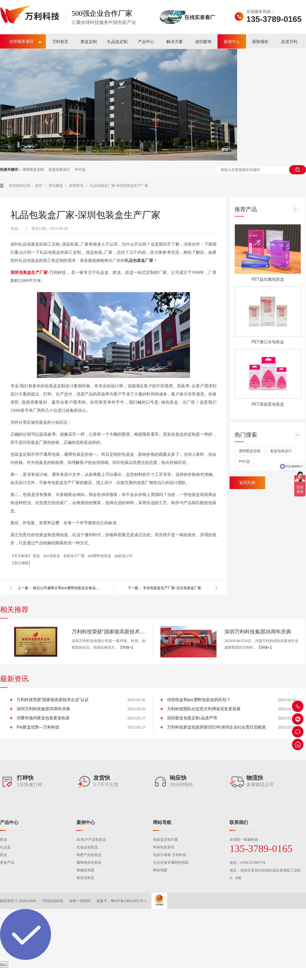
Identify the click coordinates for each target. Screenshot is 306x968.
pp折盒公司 (124, 556)
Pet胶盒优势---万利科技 (38, 727)
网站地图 (160, 870)
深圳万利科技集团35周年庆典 (257, 631)
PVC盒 (80, 169)
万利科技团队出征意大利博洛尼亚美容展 (203, 709)
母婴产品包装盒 (88, 855)
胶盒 (37, 556)
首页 (39, 185)
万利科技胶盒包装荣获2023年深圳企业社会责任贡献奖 (216, 727)
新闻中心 (232, 41)
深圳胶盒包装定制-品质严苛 (192, 718)
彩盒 (3, 855)
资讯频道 (56, 185)
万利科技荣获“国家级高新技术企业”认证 (109, 631)
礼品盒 (5, 847)
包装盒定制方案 (165, 839)
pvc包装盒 (52, 556)
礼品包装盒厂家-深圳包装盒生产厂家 (119, 185)
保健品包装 (85, 870)
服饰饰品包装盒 (88, 862)
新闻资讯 (76, 185)
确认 (4, 965)
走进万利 (289, 41)
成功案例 (203, 41)
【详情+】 (127, 647)
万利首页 (60, 41)
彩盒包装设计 (59, 169)
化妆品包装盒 (87, 847)
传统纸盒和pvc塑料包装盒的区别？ (199, 699)
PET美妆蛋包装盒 (267, 404)
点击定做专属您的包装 (171, 862)
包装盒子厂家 (74, 556)
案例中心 (85, 822)
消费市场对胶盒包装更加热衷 (43, 718)
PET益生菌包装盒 (267, 279)
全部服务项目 (21, 41)
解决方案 (175, 41)
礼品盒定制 (117, 41)
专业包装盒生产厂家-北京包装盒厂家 (172, 588)
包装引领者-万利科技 (169, 855)
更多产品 (7, 862)
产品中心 (146, 41)
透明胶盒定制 (33, 169)
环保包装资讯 (163, 847)
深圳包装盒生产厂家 (29, 272)
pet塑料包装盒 (100, 556)
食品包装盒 (85, 878)
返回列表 (247, 482)
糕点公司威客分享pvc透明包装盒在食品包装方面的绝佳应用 (66, 588)
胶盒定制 (89, 41)
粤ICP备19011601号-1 (128, 901)
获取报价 (260, 41)
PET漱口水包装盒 (267, 342)
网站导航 (162, 822)
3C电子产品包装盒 (91, 839)
